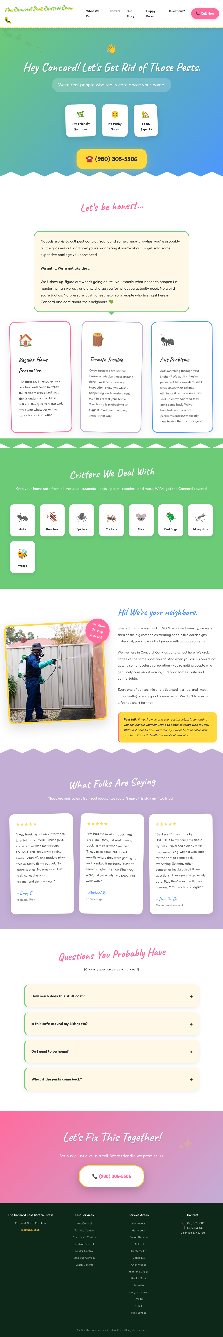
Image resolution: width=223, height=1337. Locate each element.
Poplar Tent (138, 1278)
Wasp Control (84, 1264)
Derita (139, 1298)
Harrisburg (138, 1230)
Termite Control (84, 1230)
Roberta (139, 1285)
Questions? (177, 11)
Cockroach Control (84, 1237)
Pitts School (138, 1312)
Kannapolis (138, 1223)
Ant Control (84, 1223)
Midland (139, 1244)
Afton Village (138, 1264)
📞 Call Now (205, 13)
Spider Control (84, 1250)
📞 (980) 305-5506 (111, 1176)
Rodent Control (84, 1244)
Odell (138, 1305)
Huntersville (138, 1250)
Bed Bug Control (84, 1257)
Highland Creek (138, 1271)
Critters (115, 11)
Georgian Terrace (139, 1292)
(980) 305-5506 (116, 159)
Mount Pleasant (139, 1237)
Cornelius (139, 1257)
